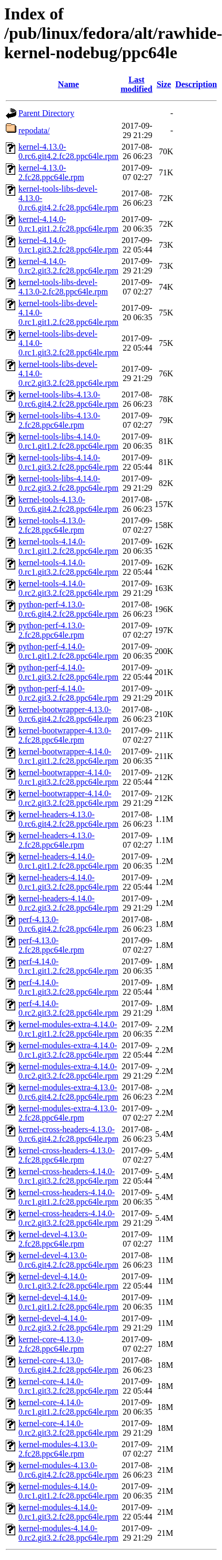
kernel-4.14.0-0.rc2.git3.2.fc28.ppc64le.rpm (68, 266)
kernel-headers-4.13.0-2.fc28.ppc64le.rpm (56, 840)
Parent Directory (46, 113)
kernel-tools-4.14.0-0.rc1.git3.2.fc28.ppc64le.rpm (68, 567)
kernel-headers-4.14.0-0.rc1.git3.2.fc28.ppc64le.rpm (68, 882)
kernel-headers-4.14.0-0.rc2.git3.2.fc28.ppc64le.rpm (68, 903)
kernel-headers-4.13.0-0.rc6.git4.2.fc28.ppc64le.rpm (68, 819)
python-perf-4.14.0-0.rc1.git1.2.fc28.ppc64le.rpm (68, 651)
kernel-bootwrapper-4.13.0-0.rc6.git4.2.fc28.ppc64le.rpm (68, 714)
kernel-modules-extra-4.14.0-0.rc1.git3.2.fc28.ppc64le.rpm (68, 1050)
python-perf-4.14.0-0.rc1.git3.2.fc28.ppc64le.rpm (68, 672)
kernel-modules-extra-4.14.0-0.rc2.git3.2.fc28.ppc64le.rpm (68, 1071)
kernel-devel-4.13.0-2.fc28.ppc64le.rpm (52, 1239)
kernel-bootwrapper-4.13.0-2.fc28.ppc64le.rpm (65, 735)
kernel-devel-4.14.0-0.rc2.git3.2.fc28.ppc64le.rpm (68, 1323)
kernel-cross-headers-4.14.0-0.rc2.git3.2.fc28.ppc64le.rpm (68, 1218)
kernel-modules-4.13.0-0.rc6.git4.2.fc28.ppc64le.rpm (68, 1470)
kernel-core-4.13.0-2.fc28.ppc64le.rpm (51, 1344)
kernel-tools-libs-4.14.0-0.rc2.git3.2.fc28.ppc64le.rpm (68, 483)
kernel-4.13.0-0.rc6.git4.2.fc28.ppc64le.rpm (68, 151)
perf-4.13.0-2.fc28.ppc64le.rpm (51, 945)
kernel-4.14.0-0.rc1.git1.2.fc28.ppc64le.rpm (68, 224)
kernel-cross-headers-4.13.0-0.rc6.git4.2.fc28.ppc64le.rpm (68, 1134)
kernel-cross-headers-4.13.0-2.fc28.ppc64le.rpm (66, 1155)
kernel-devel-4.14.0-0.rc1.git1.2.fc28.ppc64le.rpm (68, 1302)
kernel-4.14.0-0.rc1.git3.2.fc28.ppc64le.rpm (68, 245)
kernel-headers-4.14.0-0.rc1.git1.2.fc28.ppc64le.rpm (68, 861)
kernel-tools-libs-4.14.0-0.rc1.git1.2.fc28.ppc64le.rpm (68, 441)
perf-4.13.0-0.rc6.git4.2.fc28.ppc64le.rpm (68, 924)
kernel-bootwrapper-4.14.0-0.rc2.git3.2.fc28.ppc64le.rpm (68, 798)
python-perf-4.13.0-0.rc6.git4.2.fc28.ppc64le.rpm (68, 609)
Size (164, 84)
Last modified (136, 84)
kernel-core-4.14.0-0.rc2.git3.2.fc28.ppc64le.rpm (68, 1428)
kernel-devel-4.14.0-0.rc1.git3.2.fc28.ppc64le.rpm (68, 1281)
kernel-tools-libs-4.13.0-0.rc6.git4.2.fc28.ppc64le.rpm (68, 399)
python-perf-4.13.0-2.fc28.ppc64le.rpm (51, 630)
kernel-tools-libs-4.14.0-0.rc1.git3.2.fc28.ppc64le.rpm (68, 462)
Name (68, 84)
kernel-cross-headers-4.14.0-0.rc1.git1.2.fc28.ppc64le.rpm (68, 1197)
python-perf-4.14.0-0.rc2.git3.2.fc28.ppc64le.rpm (68, 693)
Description (196, 84)
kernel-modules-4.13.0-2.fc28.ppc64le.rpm (57, 1449)
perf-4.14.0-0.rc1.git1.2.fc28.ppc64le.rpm (68, 966)
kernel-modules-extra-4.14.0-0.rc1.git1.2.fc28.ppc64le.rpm (68, 1029)
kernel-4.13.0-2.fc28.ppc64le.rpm (51, 172)
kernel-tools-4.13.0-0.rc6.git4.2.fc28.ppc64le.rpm (68, 504)
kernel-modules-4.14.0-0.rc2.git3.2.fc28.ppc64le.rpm (68, 1533)
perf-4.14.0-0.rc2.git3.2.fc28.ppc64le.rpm (68, 1008)
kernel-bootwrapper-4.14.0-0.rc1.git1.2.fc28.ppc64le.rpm (68, 756)
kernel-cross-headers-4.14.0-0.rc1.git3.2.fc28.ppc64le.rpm (68, 1176)
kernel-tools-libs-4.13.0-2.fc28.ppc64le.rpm (59, 420)
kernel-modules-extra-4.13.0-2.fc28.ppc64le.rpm (67, 1113)
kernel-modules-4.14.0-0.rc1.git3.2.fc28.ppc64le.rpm (68, 1512)
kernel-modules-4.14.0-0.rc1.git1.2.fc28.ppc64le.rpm (68, 1491)
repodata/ (34, 130)
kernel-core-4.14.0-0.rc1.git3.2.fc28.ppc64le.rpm (68, 1386)
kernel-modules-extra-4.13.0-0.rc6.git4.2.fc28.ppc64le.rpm (68, 1092)
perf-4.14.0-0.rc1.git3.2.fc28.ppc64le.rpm (68, 987)
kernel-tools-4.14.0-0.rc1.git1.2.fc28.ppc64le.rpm (68, 546)
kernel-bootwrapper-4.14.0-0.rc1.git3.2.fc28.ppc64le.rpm (68, 777)
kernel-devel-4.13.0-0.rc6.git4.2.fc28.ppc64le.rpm (68, 1260)
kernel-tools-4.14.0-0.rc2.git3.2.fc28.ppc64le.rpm (68, 588)
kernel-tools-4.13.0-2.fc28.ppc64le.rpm (51, 525)
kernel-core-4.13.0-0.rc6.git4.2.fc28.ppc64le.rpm (68, 1365)
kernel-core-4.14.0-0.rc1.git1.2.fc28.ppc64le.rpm (68, 1407)
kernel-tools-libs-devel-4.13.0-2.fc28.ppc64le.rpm (63, 287)
